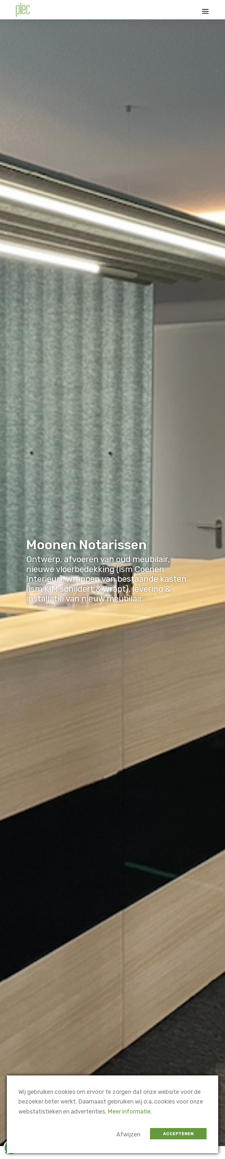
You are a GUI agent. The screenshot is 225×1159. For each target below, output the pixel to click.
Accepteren (178, 1133)
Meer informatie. (130, 1111)
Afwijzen (128, 1134)
